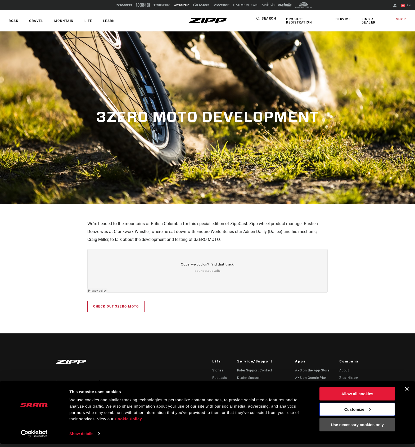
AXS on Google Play (311, 378)
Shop (402, 19)
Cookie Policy (129, 422)
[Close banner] (407, 392)
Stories (217, 370)
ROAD (13, 21)
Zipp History (349, 378)
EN (407, 6)
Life (83, 21)
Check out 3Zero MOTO (116, 306)
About (344, 370)
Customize (357, 412)
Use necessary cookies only (357, 428)
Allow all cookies (357, 397)
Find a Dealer (368, 20)
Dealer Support (249, 378)
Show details (81, 436)
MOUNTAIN (60, 21)
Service (345, 19)
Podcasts (219, 378)
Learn (102, 21)
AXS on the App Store (312, 370)
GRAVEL (34, 21)
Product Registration (298, 20)
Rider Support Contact (254, 370)
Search (269, 19)
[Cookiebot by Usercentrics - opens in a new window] (34, 437)
